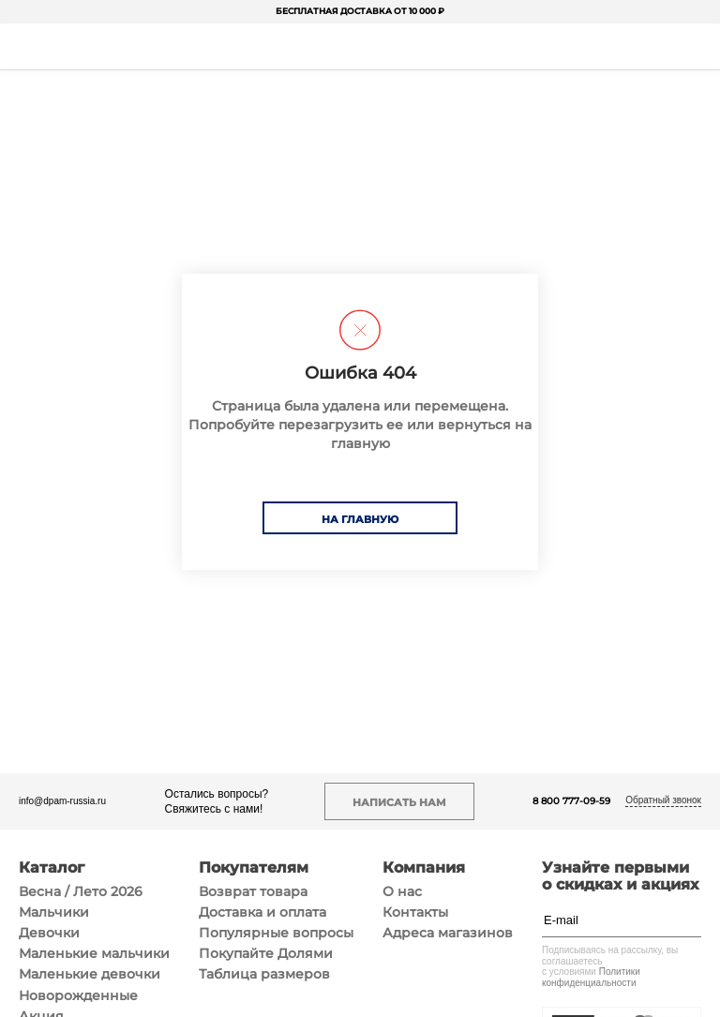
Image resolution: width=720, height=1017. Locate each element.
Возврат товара (253, 891)
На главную (360, 519)
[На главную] (358, 47)
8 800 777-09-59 (571, 801)
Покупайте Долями (266, 953)
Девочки (49, 932)
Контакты (415, 912)
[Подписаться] (691, 919)
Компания (423, 868)
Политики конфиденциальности (591, 977)
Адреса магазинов (447, 932)
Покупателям (253, 868)
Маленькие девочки (89, 973)
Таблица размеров (264, 973)
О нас (402, 891)
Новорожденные (78, 995)
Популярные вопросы (276, 932)
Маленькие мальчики (94, 953)
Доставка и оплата (262, 912)
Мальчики (54, 912)
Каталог (51, 868)
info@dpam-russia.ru (62, 801)
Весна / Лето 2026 (80, 891)
